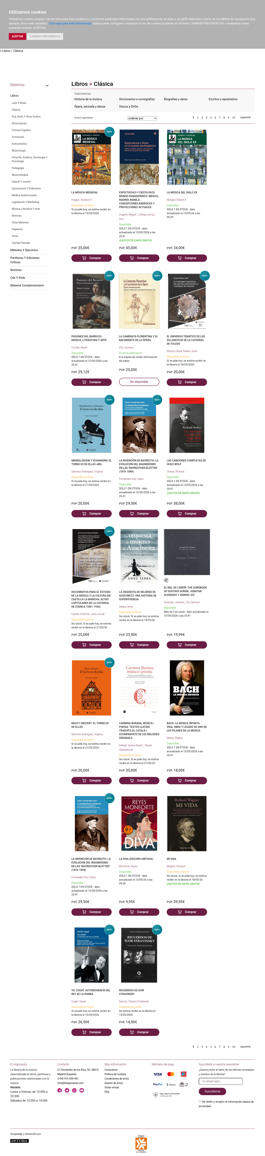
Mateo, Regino (175, 737)
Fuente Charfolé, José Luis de (88, 614)
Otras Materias (20, 222)
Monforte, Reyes (128, 866)
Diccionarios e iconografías (137, 99)
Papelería (17, 229)
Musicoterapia (20, 174)
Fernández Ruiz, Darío (131, 478)
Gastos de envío (114, 1083)
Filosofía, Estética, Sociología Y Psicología (29, 159)
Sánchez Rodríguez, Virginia (87, 471)
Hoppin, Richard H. (81, 199)
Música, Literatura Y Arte (26, 208)
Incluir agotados (83, 117)
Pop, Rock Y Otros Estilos (26, 116)
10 (233, 117)
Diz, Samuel (193, 602)
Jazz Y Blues (19, 102)
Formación (18, 136)
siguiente (245, 117)
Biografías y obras (176, 99)
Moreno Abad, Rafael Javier (182, 351)
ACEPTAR (17, 36)
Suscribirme (212, 1091)
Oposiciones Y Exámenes (26, 188)
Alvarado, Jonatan (174, 602)
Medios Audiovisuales (24, 195)
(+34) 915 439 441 (68, 1078)
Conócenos (111, 1069)
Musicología (19, 150)
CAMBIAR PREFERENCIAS (45, 36)
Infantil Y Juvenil (21, 181)
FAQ (107, 1091)
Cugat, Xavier (78, 1001)
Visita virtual (112, 1087)
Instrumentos (19, 143)
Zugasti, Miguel (128, 214)
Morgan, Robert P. (177, 199)
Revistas (17, 215)
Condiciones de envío (117, 1078)
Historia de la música (88, 99)
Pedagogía (18, 168)
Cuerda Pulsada (21, 242)
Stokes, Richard (175, 471)
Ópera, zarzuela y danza (89, 106)
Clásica (18, 51)
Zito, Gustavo (126, 347)
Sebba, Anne (126, 606)
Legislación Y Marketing (25, 202)
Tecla (15, 236)
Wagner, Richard (176, 866)
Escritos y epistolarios (223, 99)
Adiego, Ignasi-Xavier (131, 745)
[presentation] (227, 1117)
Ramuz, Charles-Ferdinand (134, 1001)
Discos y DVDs (128, 106)
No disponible (139, 381)
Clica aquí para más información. (70, 23)
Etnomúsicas (19, 123)
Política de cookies (115, 1074)
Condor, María (79, 347)
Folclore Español (21, 130)
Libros (6, 51)
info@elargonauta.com (70, 1083)
